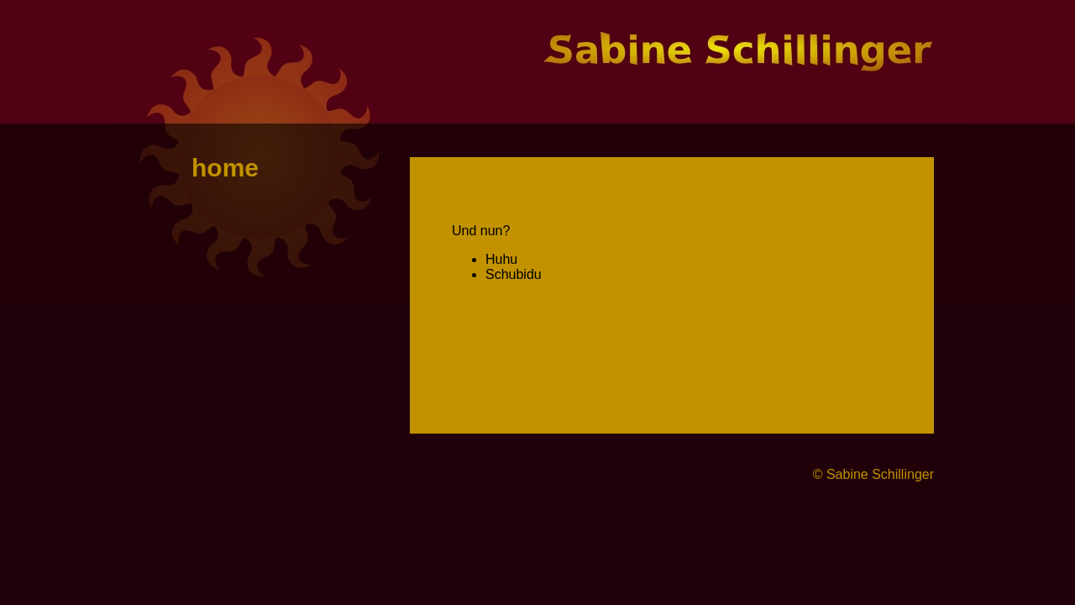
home (225, 168)
